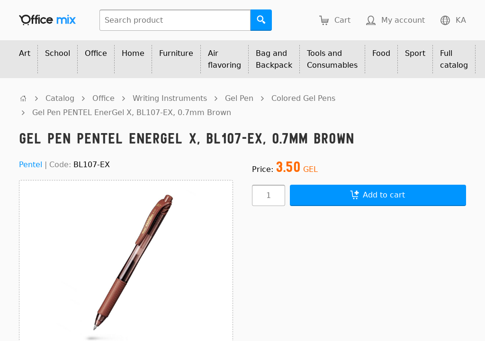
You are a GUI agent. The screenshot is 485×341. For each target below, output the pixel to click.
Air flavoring (224, 59)
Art (24, 53)
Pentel (30, 164)
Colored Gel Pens (303, 98)
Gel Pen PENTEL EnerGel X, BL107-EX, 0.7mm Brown (131, 112)
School (57, 53)
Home (133, 53)
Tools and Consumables (332, 59)
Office (96, 53)
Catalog (59, 98)
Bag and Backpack (274, 59)
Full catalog (454, 59)
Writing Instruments (170, 98)
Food (381, 53)
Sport (415, 53)
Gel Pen (239, 98)
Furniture (176, 53)
